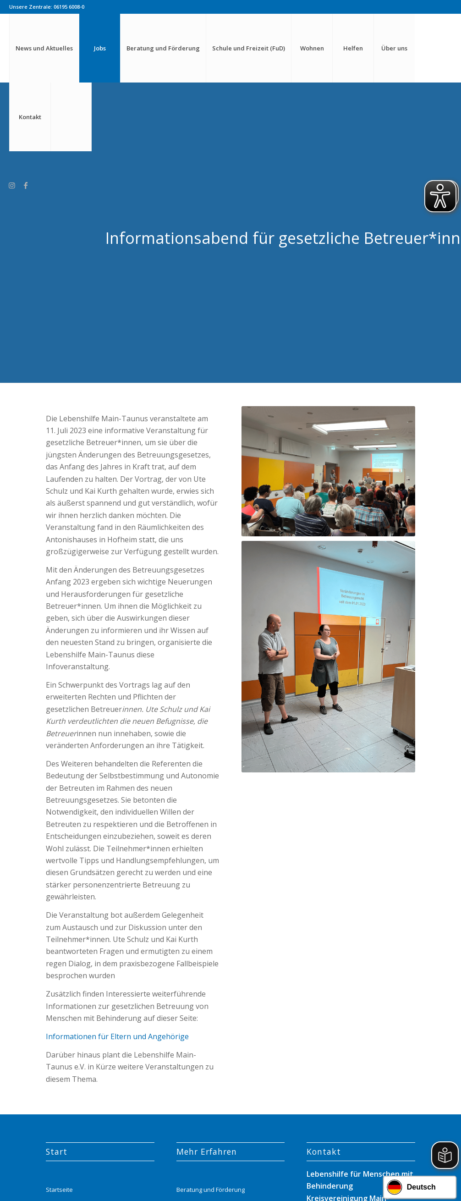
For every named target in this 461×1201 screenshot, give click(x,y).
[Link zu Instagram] (12, 185)
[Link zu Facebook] (26, 185)
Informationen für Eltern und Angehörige (117, 1036)
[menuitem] (44, 48)
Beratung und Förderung (210, 1189)
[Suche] (71, 117)
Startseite (59, 1189)
